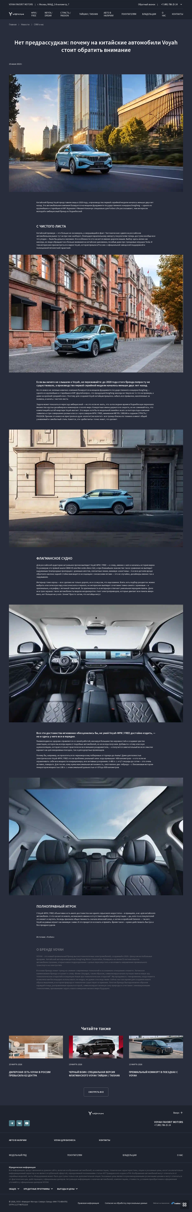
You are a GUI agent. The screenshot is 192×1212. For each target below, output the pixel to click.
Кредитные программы (37, 1188)
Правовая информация (88, 1203)
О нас (164, 14)
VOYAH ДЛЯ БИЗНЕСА (64, 1140)
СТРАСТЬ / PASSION (65, 14)
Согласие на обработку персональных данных (126, 1203)
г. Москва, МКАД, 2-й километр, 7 (53, 4)
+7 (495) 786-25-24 (162, 1125)
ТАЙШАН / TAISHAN (88, 14)
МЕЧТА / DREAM (48, 14)
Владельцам (149, 14)
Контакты (177, 14)
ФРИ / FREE (34, 14)
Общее (12, 1188)
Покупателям (128, 14)
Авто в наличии (108, 14)
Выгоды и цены (66, 1188)
